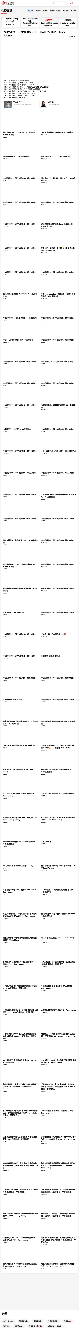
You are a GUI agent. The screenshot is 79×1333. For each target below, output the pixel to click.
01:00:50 (7, 98)
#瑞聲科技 (12, 91)
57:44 (6, 91)
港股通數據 (18, 1326)
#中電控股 (12, 83)
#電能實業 (12, 85)
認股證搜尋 (23, 1321)
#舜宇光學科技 (14, 89)
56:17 (6, 89)
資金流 (5, 1326)
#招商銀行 (12, 95)
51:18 (6, 85)
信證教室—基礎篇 (35, 1326)
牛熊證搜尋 (37, 1321)
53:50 (6, 87)
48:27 (6, 81)
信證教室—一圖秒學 (54, 1326)
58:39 (6, 93)
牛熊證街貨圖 (52, 1321)
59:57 (6, 95)
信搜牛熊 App (8, 1321)
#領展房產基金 (14, 87)
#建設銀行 (12, 93)
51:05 (6, 83)
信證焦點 (67, 1321)
